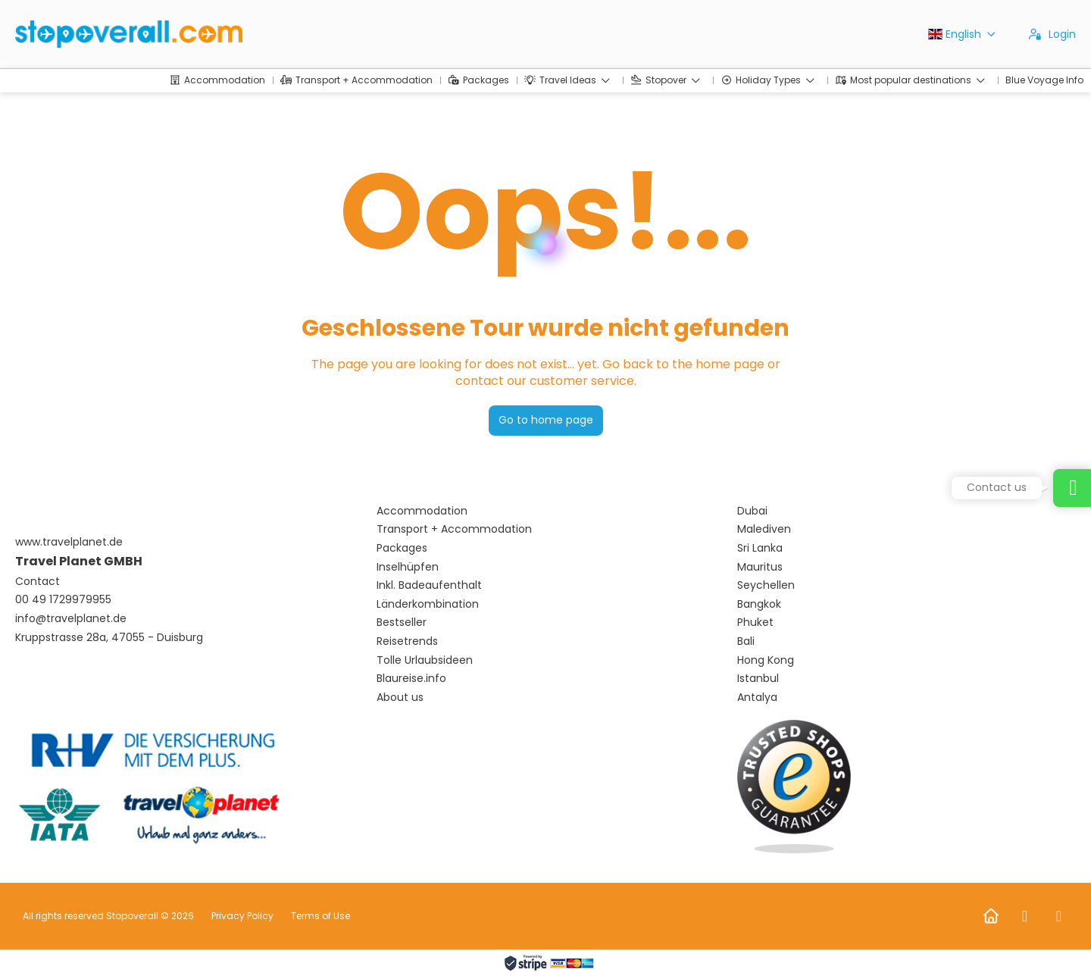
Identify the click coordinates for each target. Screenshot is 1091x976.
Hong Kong (765, 660)
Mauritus (760, 567)
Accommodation (422, 511)
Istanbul (758, 678)
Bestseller (402, 622)
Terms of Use (319, 915)
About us (400, 697)
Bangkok (759, 604)
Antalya (757, 697)
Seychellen (766, 585)
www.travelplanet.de (69, 542)
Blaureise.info (411, 678)
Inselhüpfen (408, 567)
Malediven (764, 529)
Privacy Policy (242, 915)
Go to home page (546, 419)
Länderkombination (428, 604)
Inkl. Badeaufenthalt (429, 585)
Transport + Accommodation (454, 529)
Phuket (755, 622)
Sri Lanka (760, 548)
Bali (746, 641)
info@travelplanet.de (71, 619)
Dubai (752, 511)
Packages (402, 548)
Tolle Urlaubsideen (425, 660)
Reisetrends (407, 641)
